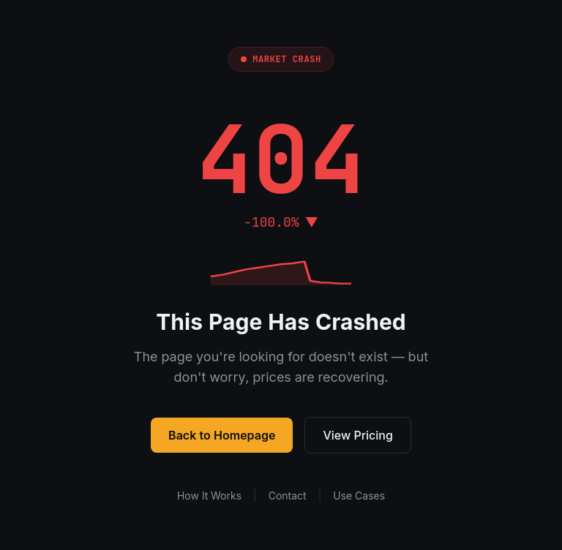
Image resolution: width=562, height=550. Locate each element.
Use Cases (359, 495)
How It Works (209, 495)
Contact (288, 495)
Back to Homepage (221, 435)
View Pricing (358, 435)
